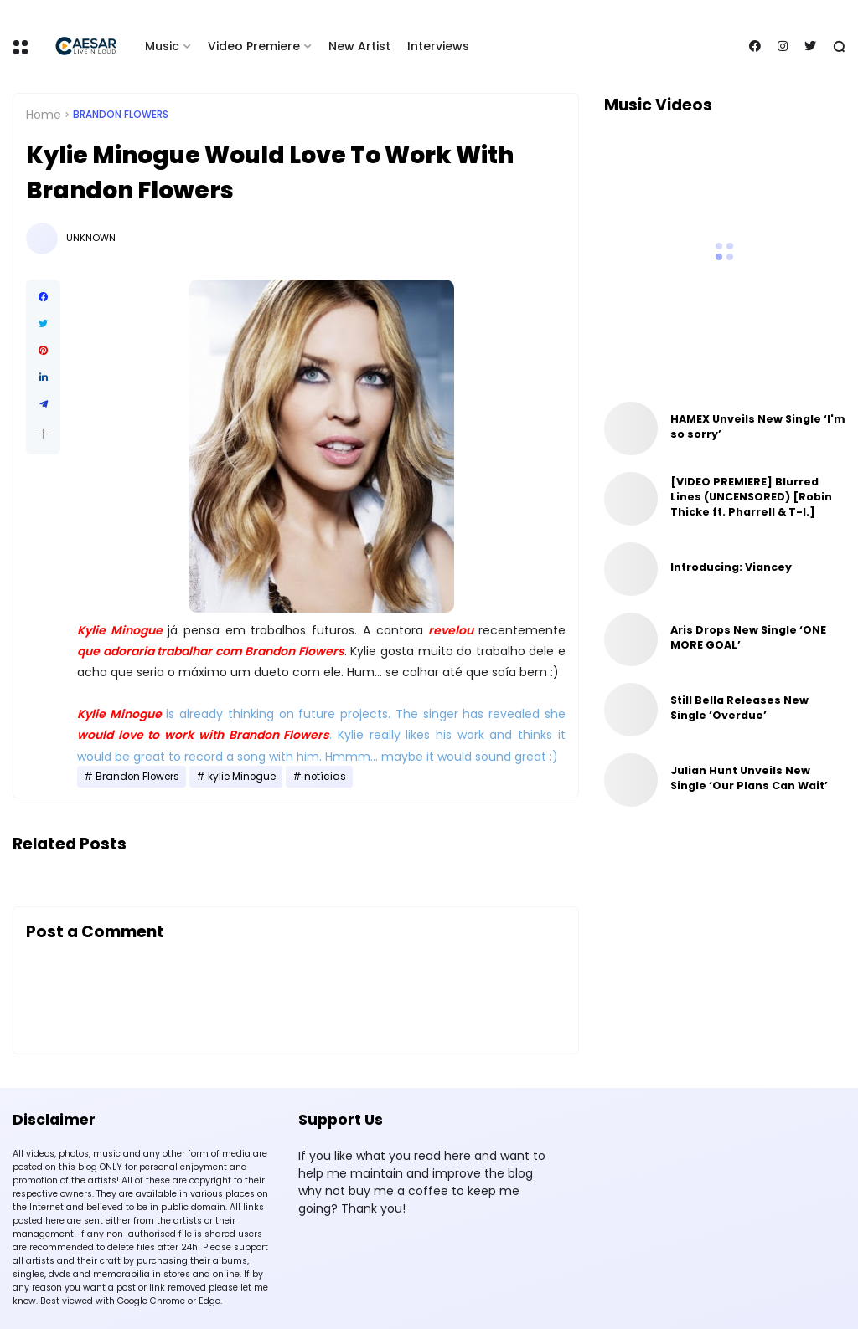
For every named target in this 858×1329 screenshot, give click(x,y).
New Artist (359, 46)
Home (43, 114)
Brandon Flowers (120, 114)
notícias (325, 776)
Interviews (438, 46)
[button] (43, 434)
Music (162, 46)
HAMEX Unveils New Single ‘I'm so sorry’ (757, 426)
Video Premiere (254, 46)
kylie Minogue (242, 776)
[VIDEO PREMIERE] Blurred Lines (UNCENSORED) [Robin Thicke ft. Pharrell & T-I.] (751, 497)
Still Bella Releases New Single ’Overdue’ (739, 707)
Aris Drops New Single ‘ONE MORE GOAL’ (748, 637)
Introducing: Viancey (731, 567)
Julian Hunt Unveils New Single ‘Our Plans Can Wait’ (749, 778)
